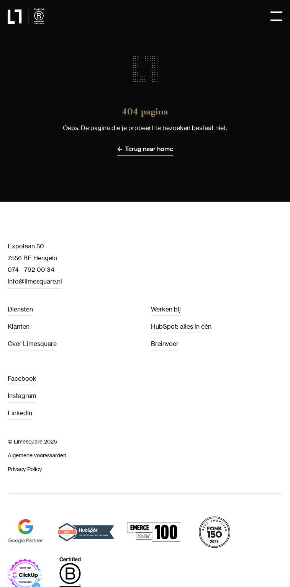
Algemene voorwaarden (37, 455)
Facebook (22, 378)
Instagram (22, 395)
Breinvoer (165, 343)
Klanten (18, 326)
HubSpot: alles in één (181, 326)
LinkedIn (20, 413)
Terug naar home (149, 149)
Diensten (20, 309)
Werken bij (166, 309)
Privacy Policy (25, 469)
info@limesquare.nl (35, 281)
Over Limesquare (32, 343)
